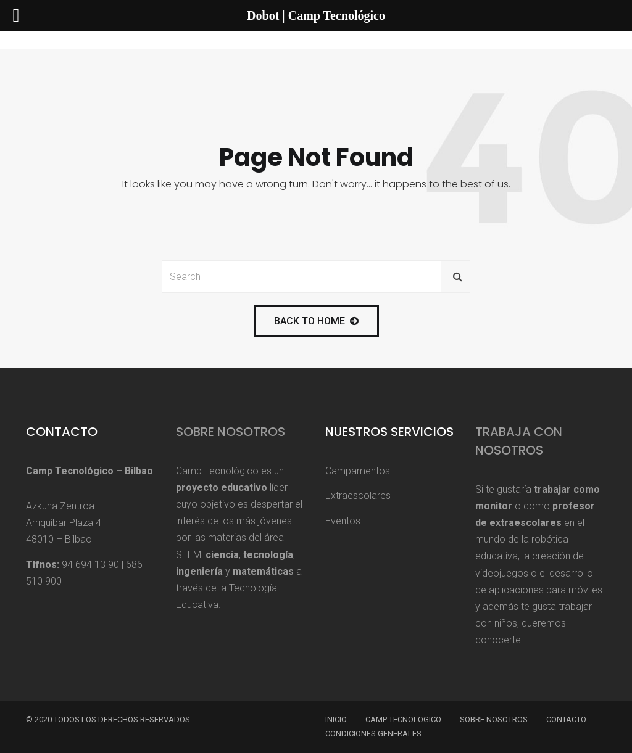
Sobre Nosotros (230, 431)
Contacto (566, 719)
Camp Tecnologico (403, 719)
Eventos (342, 521)
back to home (316, 321)
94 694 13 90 (90, 564)
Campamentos (357, 471)
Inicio (336, 719)
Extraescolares (358, 495)
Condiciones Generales (373, 733)
